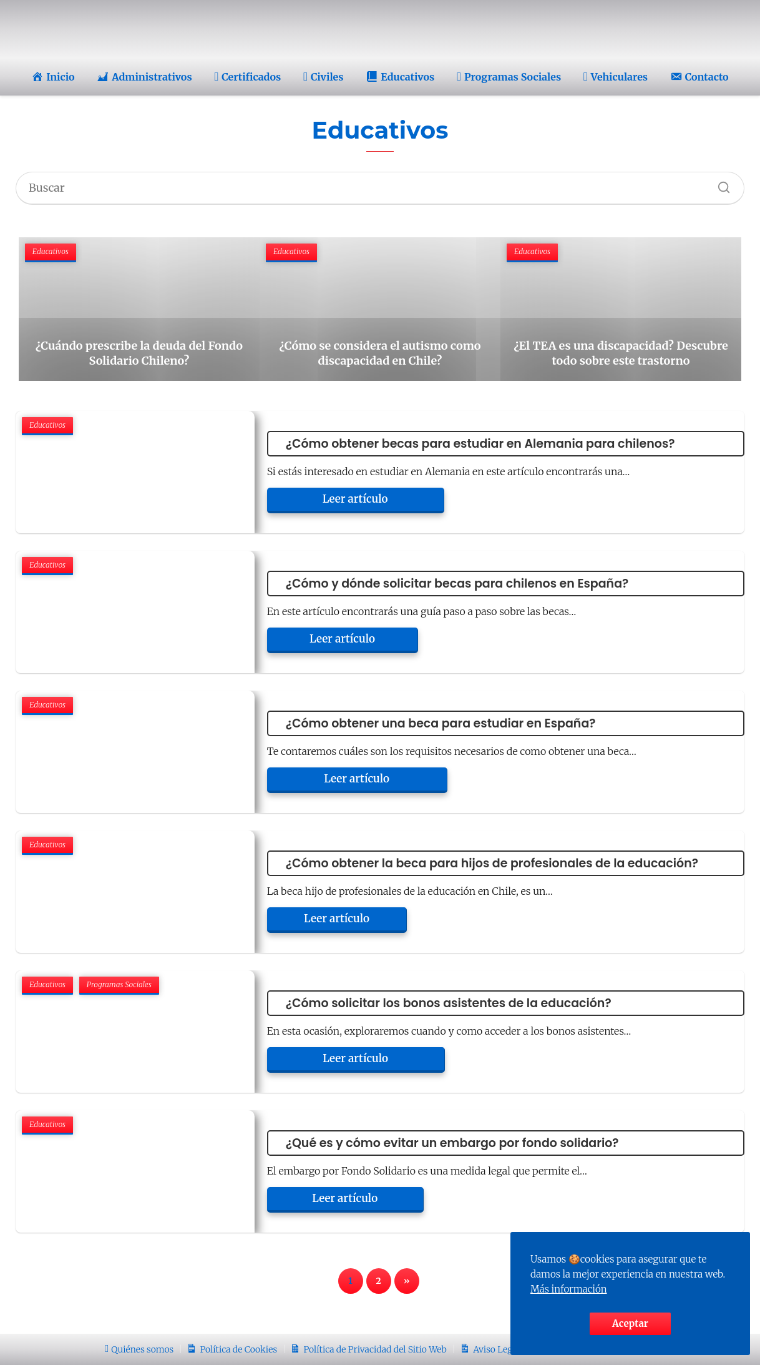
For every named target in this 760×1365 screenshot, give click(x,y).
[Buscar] (719, 184)
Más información (568, 1289)
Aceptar (630, 1323)
